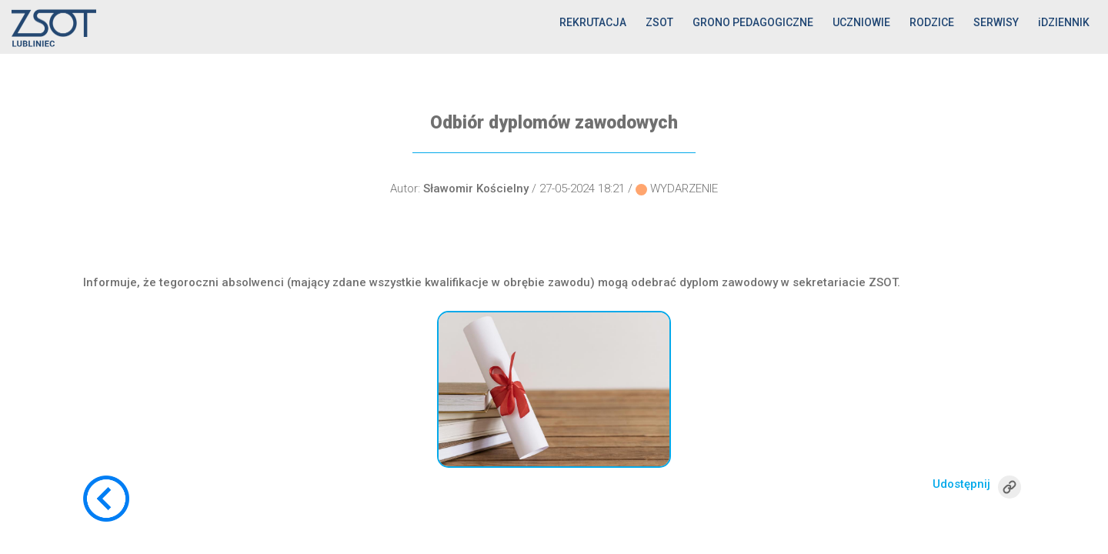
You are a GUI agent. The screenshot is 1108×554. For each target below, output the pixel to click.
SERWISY (996, 22)
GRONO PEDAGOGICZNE (752, 22)
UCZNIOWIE (861, 22)
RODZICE (931, 22)
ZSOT (659, 22)
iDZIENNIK (1064, 22)
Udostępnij (961, 484)
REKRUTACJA (592, 22)
